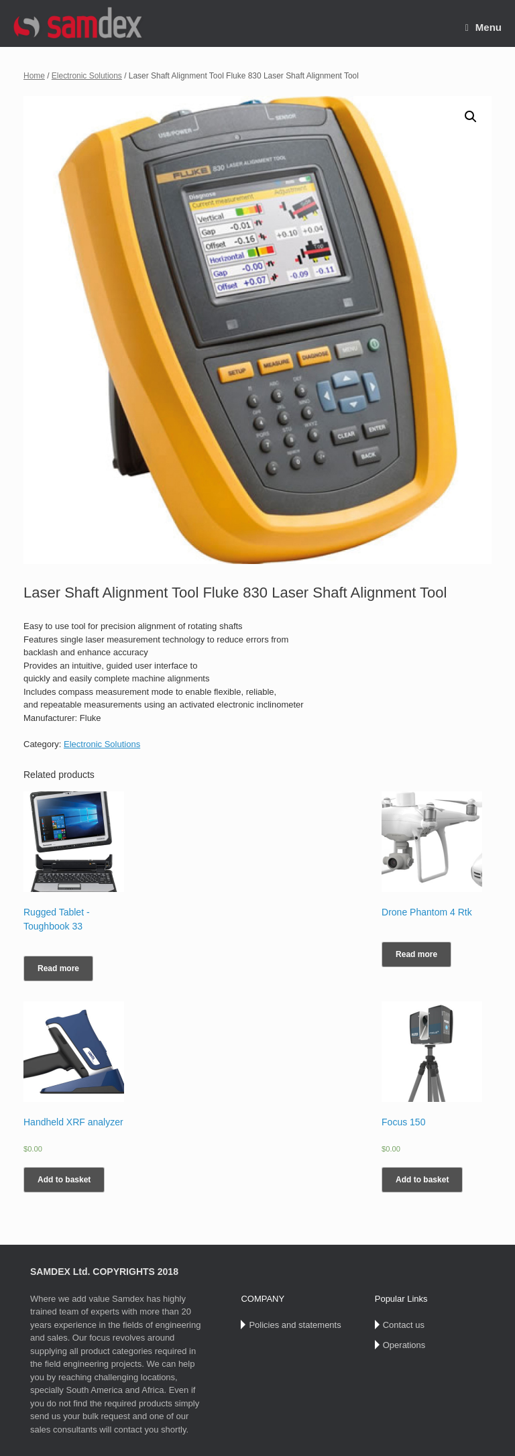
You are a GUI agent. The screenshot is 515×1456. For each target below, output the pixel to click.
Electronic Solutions (87, 75)
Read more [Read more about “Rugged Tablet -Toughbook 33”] (58, 968)
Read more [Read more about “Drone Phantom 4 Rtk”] (416, 954)
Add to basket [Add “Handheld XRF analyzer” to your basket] (64, 1179)
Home (34, 75)
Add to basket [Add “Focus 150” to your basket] (422, 1179)
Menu (483, 27)
